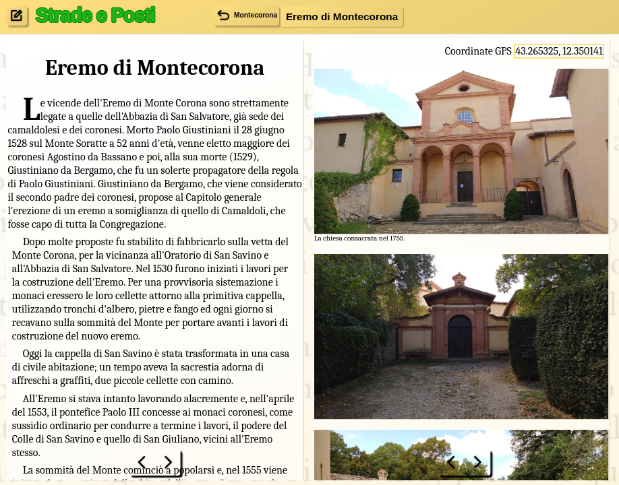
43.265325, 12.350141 (558, 51)
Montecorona (246, 15)
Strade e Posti (94, 15)
